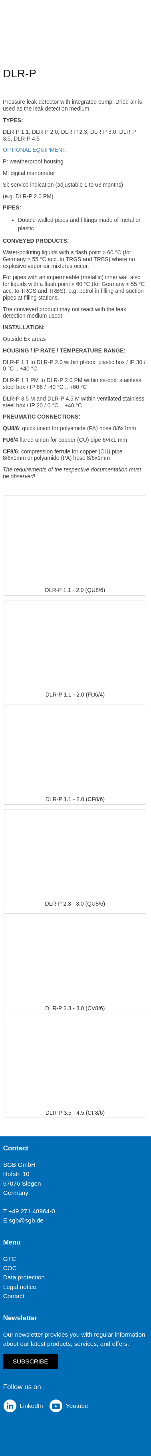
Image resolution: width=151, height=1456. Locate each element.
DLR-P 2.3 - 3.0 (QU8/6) (75, 903)
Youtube (77, 1405)
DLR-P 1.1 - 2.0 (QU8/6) (75, 590)
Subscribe (30, 1361)
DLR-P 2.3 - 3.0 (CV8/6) (75, 1008)
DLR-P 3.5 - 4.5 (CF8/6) (75, 1113)
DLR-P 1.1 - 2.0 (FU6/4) (75, 694)
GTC (9, 1258)
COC (10, 1268)
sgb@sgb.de (26, 1220)
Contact (13, 1296)
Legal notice (19, 1286)
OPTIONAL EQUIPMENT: (35, 150)
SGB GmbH (19, 1165)
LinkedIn (31, 1405)
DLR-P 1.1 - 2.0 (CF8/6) (75, 799)
